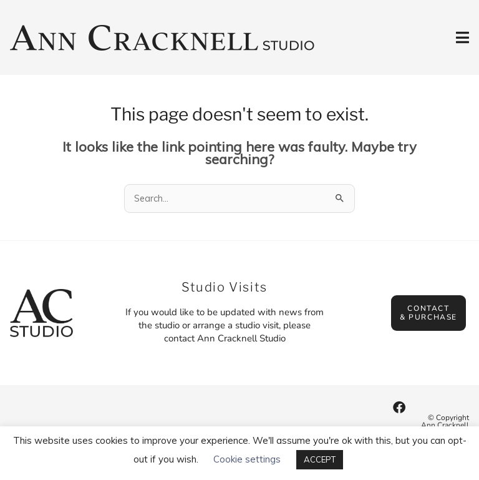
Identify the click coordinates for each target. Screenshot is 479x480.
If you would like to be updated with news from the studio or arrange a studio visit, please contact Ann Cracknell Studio (224, 325)
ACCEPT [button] (320, 459)
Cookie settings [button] (247, 459)
